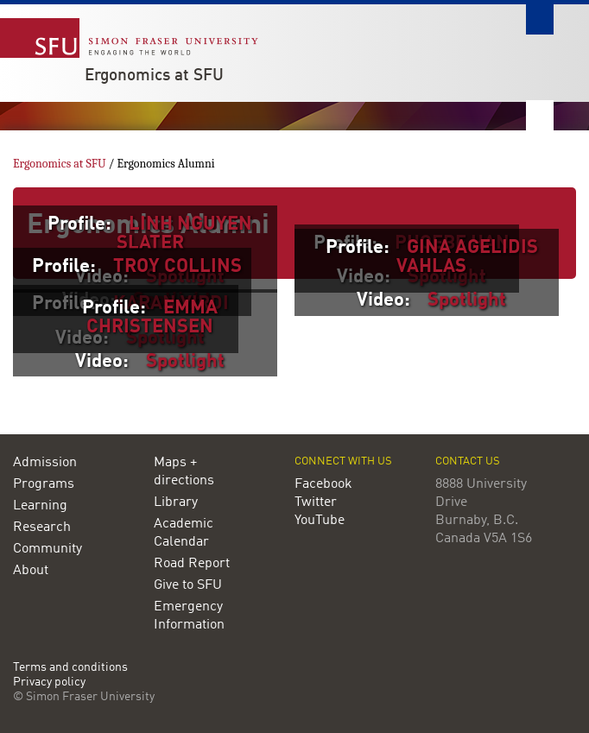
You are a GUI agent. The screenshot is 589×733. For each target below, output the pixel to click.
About (30, 571)
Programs (43, 484)
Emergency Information (189, 616)
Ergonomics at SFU (154, 76)
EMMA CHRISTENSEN (152, 318)
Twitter (315, 502)
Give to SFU (188, 585)
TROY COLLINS (177, 266)
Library (176, 502)
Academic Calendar (183, 533)
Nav (540, 115)
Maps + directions (184, 472)
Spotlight (467, 300)
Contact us (467, 461)
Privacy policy (49, 682)
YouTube (319, 521)
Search (540, 19)
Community (47, 549)
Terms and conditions (70, 667)
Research (42, 527)
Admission (45, 463)
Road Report (192, 564)
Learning (40, 506)
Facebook (323, 484)
